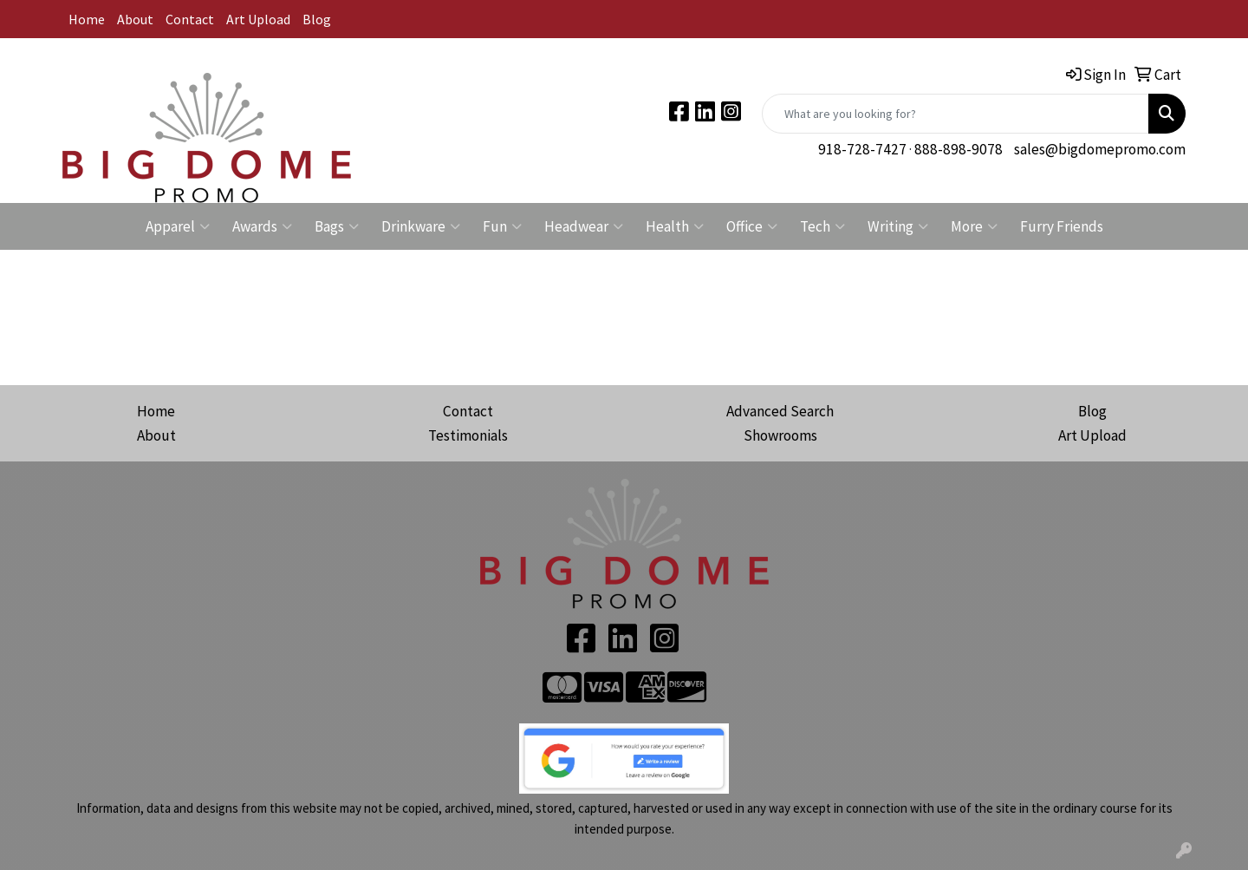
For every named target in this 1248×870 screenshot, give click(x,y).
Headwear (583, 226)
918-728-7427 (862, 149)
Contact (190, 19)
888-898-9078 (958, 149)
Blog (316, 19)
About (135, 19)
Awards (262, 226)
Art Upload (258, 19)
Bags (337, 226)
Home (86, 19)
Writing (898, 226)
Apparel (178, 226)
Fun (502, 226)
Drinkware (420, 226)
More (974, 226)
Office (751, 226)
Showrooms (780, 435)
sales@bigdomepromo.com (1100, 149)
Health (675, 226)
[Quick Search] (955, 114)
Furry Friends (1061, 226)
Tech (822, 226)
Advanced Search (780, 411)
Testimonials (468, 435)
